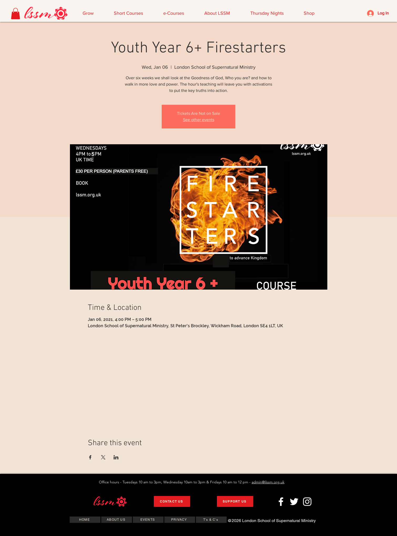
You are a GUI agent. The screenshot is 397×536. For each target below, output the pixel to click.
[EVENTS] (148, 520)
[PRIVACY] (179, 520)
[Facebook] (281, 501)
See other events (198, 119)
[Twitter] (294, 501)
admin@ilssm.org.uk (268, 482)
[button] (15, 13)
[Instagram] (307, 501)
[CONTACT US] (172, 501)
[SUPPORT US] (235, 501)
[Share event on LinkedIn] (116, 457)
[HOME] (85, 520)
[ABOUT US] (116, 520)
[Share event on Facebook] (90, 457)
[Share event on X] (103, 457)
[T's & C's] (211, 520)
